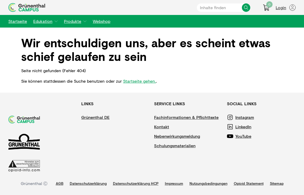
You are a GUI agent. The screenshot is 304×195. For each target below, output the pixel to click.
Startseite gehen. (139, 81)
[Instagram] (251, 117)
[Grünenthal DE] (97, 117)
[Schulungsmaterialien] (175, 145)
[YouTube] (251, 136)
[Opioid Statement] (249, 183)
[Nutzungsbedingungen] (208, 183)
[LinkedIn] (251, 126)
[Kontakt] (170, 126)
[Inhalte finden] (246, 7)
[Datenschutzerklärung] (88, 183)
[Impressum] (174, 183)
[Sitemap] (277, 183)
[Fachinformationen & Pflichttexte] (186, 117)
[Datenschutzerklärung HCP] (136, 183)
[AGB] (59, 183)
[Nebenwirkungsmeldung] (177, 136)
